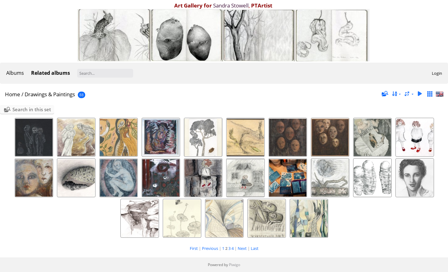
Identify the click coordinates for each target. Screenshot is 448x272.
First (194, 248)
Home (12, 94)
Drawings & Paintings (50, 94)
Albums (15, 72)
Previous (210, 248)
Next (242, 248)
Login (437, 73)
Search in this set (31, 109)
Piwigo (234, 264)
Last (255, 248)
